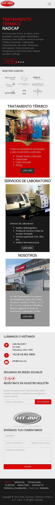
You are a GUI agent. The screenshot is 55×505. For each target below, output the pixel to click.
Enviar (27, 466)
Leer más (27, 170)
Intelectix (44, 488)
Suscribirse (43, 401)
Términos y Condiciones (15, 488)
